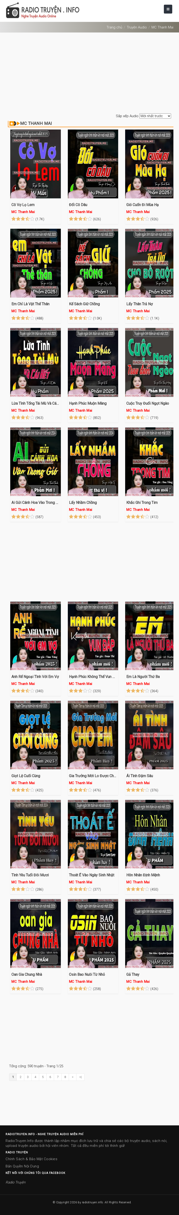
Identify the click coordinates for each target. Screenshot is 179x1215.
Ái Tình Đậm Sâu (139, 776)
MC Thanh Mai (162, 27)
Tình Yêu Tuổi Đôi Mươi (30, 875)
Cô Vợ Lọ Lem (22, 205)
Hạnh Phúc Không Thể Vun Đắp (93, 676)
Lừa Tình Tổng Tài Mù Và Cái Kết (35, 403)
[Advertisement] (89, 73)
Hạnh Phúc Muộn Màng (88, 403)
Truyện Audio (137, 27)
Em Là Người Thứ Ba (143, 676)
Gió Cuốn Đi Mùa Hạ (142, 205)
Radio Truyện (15, 1182)
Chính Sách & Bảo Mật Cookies (31, 1159)
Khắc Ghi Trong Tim (142, 502)
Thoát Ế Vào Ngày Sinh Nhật (91, 875)
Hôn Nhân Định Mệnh (143, 875)
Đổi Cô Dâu (78, 205)
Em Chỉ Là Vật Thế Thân (30, 304)
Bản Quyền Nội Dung (22, 1166)
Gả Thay (132, 974)
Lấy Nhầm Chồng (83, 502)
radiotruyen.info (92, 1202)
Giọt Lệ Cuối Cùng (25, 776)
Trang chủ (114, 27)
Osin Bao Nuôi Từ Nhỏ (87, 974)
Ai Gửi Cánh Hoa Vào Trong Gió (35, 502)
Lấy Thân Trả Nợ (139, 304)
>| (80, 1077)
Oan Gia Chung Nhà (26, 974)
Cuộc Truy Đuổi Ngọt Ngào (147, 403)
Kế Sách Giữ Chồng (84, 304)
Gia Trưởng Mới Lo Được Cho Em (93, 776)
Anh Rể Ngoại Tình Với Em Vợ (35, 676)
